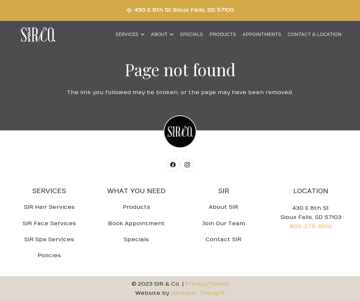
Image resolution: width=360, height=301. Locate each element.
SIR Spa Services (49, 239)
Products (136, 207)
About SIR (223, 207)
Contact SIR (224, 239)
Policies (49, 255)
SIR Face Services (49, 223)
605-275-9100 (311, 226)
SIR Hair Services (49, 207)
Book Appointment (136, 223)
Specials (136, 239)
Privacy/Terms (207, 284)
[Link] (37, 34)
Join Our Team (223, 223)
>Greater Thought (198, 293)
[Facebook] (173, 165)
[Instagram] (187, 165)
